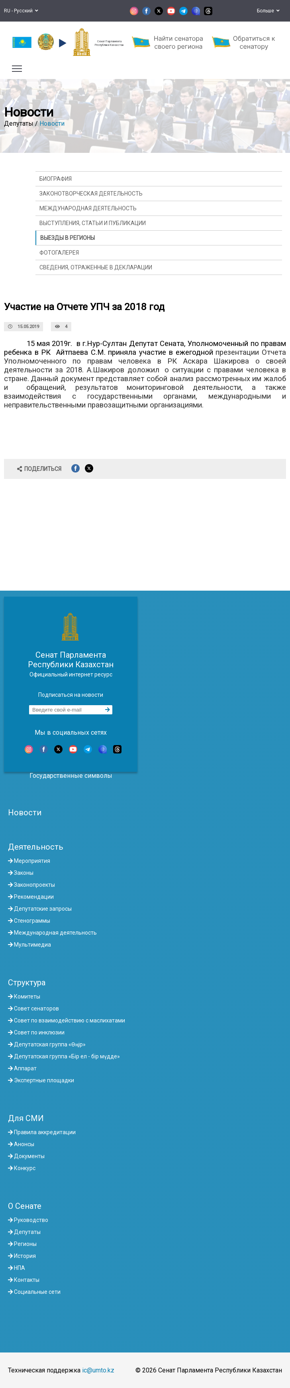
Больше (268, 11)
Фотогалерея (59, 252)
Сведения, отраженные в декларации (95, 267)
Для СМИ (26, 1118)
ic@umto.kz (98, 1370)
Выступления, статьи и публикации (92, 223)
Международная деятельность (88, 208)
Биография (55, 179)
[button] (62, 43)
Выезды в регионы (67, 238)
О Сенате (24, 1206)
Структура (26, 982)
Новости (52, 123)
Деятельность (35, 847)
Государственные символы (70, 775)
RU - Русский (21, 11)
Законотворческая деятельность (91, 193)
